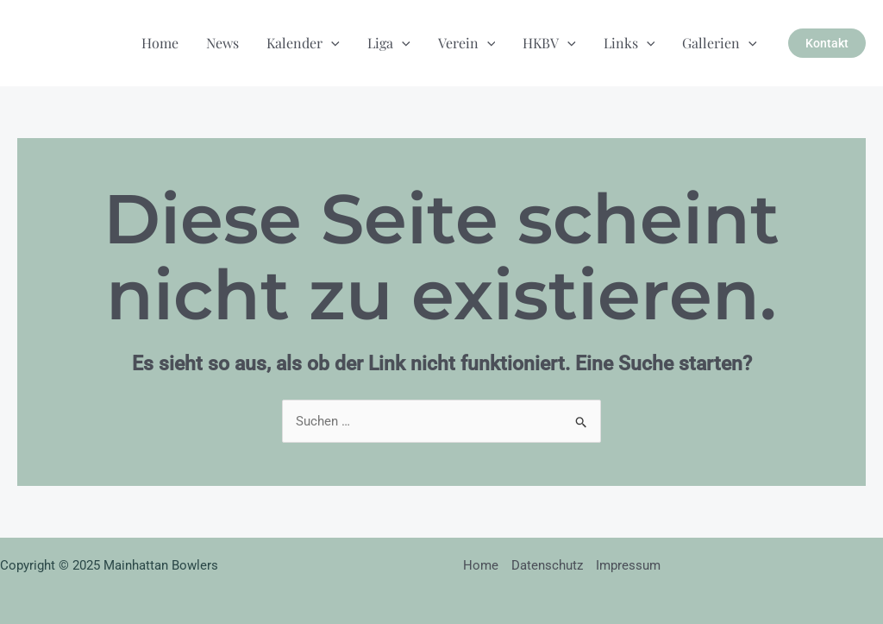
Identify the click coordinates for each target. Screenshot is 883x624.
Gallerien (719, 43)
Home (159, 43)
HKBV (549, 43)
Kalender (303, 43)
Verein (467, 43)
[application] (331, 43)
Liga (388, 43)
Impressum (628, 565)
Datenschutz (547, 565)
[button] (827, 43)
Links (629, 43)
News (222, 43)
